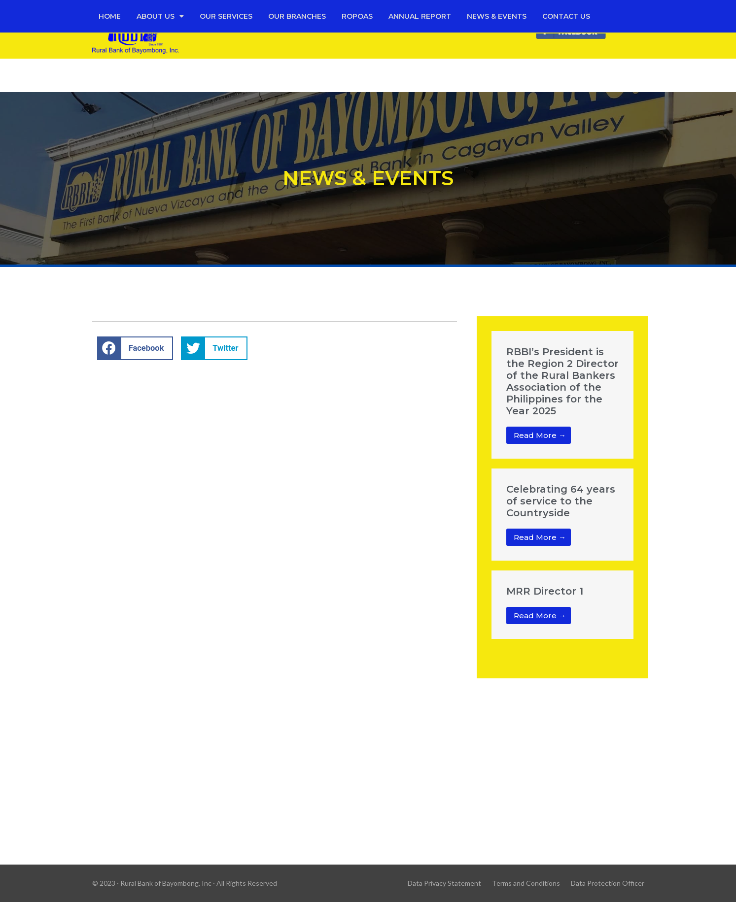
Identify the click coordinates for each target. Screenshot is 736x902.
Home (110, 16)
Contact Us (566, 16)
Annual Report (419, 16)
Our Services (226, 16)
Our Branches (297, 16)
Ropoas (357, 16)
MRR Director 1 (544, 591)
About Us (160, 16)
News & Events (496, 16)
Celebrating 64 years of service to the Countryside (560, 501)
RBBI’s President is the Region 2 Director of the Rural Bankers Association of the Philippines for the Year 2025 (562, 381)
